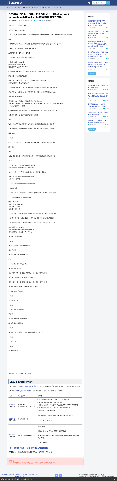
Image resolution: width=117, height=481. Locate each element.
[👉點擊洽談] (28, 479)
